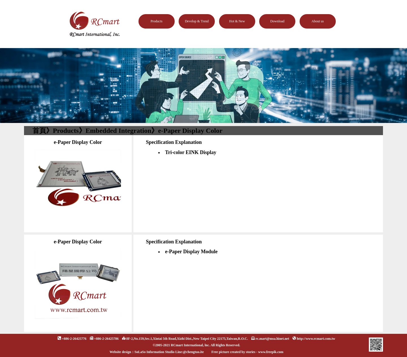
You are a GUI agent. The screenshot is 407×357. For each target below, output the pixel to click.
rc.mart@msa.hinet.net (272, 339)
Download (277, 21)
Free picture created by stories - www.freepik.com (247, 352)
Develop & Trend (197, 21)
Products (157, 21)
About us (317, 21)
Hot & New (237, 21)
